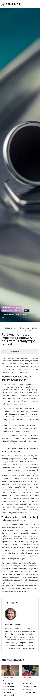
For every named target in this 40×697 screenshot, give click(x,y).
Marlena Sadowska (12, 307)
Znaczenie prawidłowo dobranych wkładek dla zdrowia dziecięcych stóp (29, 686)
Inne (26, 311)
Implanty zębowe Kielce (27, 395)
